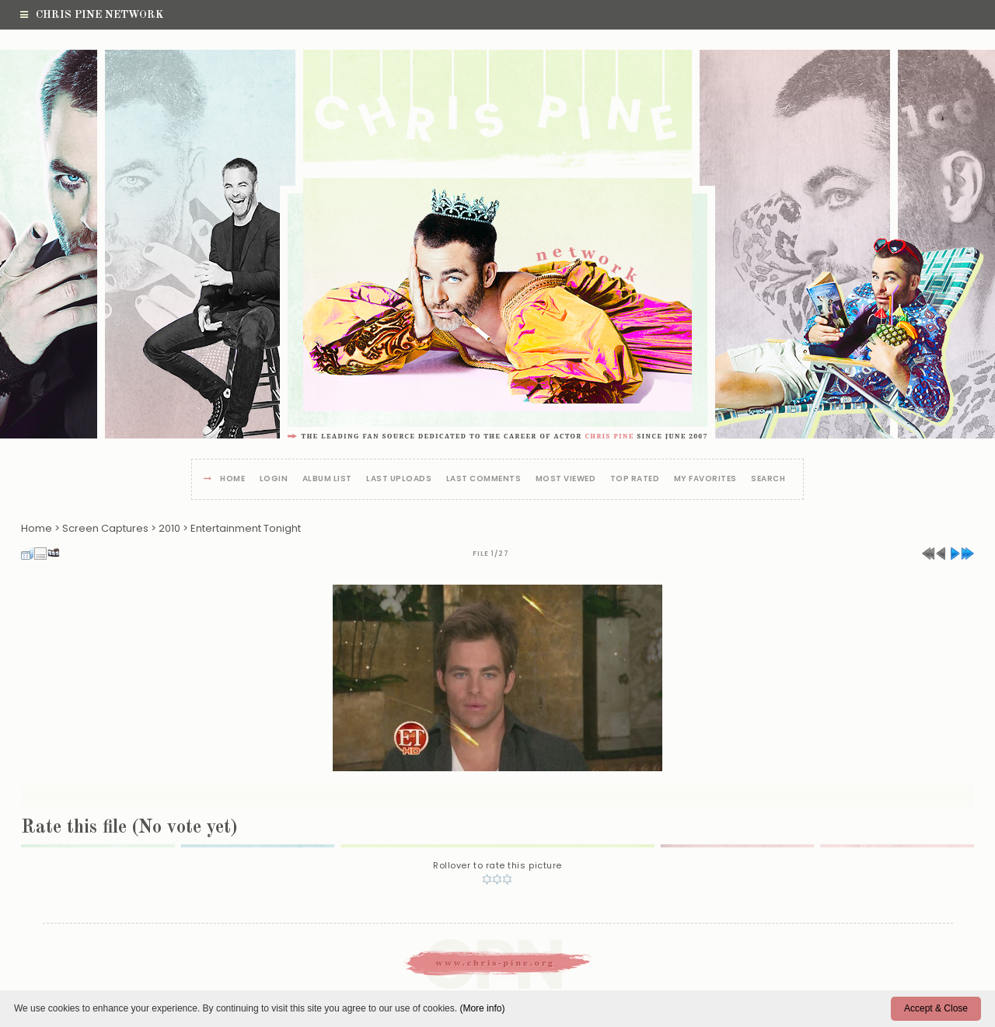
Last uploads (398, 479)
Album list (327, 479)
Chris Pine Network (91, 14)
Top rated (635, 479)
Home (232, 479)
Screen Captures (105, 528)
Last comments (484, 479)
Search (768, 479)
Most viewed (566, 479)
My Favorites (705, 479)
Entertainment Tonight (245, 528)
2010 (169, 528)
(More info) (481, 1008)
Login (274, 479)
